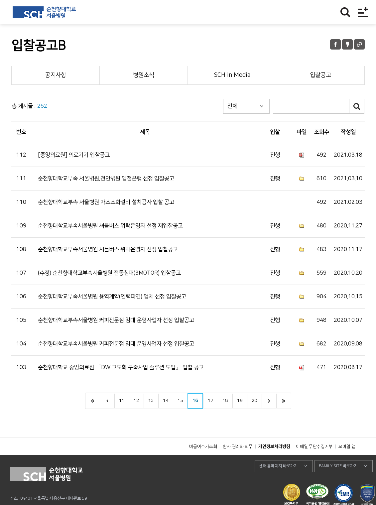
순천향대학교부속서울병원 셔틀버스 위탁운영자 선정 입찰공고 (108, 249)
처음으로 (92, 401)
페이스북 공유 (335, 44)
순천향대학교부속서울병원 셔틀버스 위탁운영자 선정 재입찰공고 (110, 226)
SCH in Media (232, 75)
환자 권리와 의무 (238, 461)
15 (180, 400)
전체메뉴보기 (363, 12)
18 (225, 400)
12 (136, 400)
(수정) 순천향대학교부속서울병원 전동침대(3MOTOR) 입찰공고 (109, 273)
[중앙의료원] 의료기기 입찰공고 (74, 155)
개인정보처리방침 (274, 461)
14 (165, 400)
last (283, 401)
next (269, 401)
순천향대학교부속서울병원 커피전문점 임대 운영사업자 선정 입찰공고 (116, 320)
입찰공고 (320, 75)
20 (254, 400)
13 (151, 400)
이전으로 (107, 401)
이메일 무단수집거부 (314, 461)
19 (239, 400)
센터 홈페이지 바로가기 (278, 481)
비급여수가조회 (203, 461)
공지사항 (55, 75)
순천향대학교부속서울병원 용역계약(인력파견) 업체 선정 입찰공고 (112, 297)
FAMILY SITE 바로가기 (338, 481)
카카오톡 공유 (347, 44)
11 (121, 400)
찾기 (345, 12)
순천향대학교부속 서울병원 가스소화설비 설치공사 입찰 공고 (106, 202)
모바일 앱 (346, 461)
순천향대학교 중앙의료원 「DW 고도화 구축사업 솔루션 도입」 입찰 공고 (121, 367)
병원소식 (143, 75)
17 (210, 400)
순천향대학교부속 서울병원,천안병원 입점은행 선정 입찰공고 (106, 179)
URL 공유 (359, 44)
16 (195, 400)
